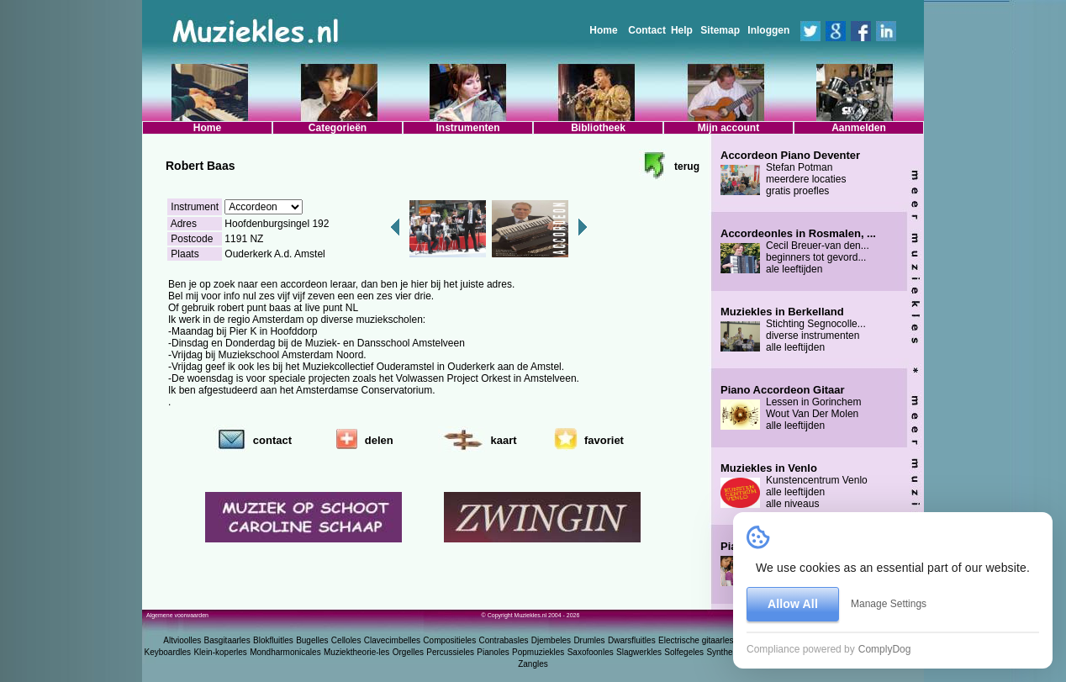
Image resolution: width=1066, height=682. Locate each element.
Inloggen (768, 30)
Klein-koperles (219, 652)
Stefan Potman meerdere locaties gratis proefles (790, 173)
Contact (647, 30)
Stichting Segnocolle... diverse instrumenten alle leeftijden (793, 329)
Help (682, 30)
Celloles (346, 640)
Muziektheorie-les (356, 652)
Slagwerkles (639, 652)
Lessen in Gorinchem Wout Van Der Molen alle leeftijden (790, 407)
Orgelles (408, 652)
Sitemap (720, 30)
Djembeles (551, 640)
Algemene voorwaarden (177, 615)
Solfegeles (684, 652)
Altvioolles (182, 640)
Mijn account (728, 128)
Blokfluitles (273, 640)
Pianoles (493, 652)
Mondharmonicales (285, 652)
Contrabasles (504, 640)
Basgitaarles (227, 640)
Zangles (533, 664)
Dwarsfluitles (632, 640)
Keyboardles (168, 652)
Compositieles (449, 640)
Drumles (588, 640)
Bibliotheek (598, 128)
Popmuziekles (538, 652)
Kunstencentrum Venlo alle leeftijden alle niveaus (794, 486)
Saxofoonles (590, 652)
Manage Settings (888, 604)
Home (603, 30)
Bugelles (312, 640)
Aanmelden (858, 128)
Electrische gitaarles (695, 640)
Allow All (793, 604)
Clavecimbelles (392, 640)
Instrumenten (467, 128)
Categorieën (338, 128)
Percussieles (450, 652)
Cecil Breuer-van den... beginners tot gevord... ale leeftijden (798, 251)
